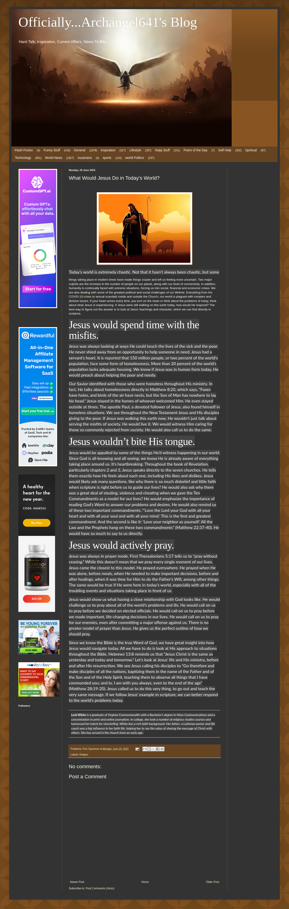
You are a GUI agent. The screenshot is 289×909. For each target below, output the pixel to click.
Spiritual (251, 150)
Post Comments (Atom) (100, 888)
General (79, 150)
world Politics (134, 158)
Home (145, 882)
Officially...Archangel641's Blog (107, 22)
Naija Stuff (162, 150)
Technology (23, 158)
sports (107, 158)
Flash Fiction (24, 150)
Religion (83, 754)
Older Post (212, 882)
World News (53, 158)
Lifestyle (135, 150)
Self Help (224, 150)
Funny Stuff (52, 150)
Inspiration (108, 150)
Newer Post (77, 882)
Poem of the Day (195, 150)
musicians (85, 158)
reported (113, 357)
